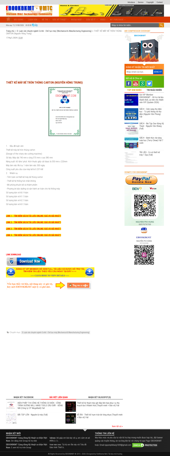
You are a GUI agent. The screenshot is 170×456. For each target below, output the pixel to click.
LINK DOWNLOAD (13, 254)
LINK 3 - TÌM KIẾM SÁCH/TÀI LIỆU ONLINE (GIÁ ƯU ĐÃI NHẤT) (33, 228)
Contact (160, 2)
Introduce (131, 2)
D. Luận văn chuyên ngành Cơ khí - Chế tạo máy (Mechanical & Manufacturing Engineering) (54, 31)
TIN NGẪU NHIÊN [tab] (154, 90)
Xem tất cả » (117, 426)
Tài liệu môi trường (115, 454)
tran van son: (55, 444)
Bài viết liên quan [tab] (59, 397)
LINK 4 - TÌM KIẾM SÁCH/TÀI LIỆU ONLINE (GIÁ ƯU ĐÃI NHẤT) (33, 235)
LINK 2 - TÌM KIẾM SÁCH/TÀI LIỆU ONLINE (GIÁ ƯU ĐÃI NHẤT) (33, 222)
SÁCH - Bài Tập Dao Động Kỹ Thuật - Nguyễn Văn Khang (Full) (151, 126)
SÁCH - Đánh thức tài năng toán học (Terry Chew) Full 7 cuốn (151, 140)
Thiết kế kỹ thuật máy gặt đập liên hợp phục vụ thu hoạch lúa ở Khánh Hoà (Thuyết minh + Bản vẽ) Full (98, 404)
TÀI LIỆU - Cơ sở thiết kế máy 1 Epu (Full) (149, 153)
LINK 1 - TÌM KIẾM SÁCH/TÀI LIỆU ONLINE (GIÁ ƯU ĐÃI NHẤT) (33, 216)
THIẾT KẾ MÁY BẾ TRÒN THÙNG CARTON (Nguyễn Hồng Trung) (44, 82)
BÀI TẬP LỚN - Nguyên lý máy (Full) (33, 414)
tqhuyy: (53, 438)
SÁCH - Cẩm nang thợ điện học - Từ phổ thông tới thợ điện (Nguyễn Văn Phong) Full (150, 113)
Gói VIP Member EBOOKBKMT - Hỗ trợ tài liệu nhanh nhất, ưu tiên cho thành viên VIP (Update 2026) (151, 98)
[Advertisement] (64, 58)
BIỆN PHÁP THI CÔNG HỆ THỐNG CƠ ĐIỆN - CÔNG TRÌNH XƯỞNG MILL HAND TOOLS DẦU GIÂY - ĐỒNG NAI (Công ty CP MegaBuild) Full (40, 406)
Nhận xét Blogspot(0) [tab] (99, 397)
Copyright (150, 2)
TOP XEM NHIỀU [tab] (134, 90)
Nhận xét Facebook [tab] (23, 397)
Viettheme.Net (101, 454)
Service (140, 2)
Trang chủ (10, 31)
